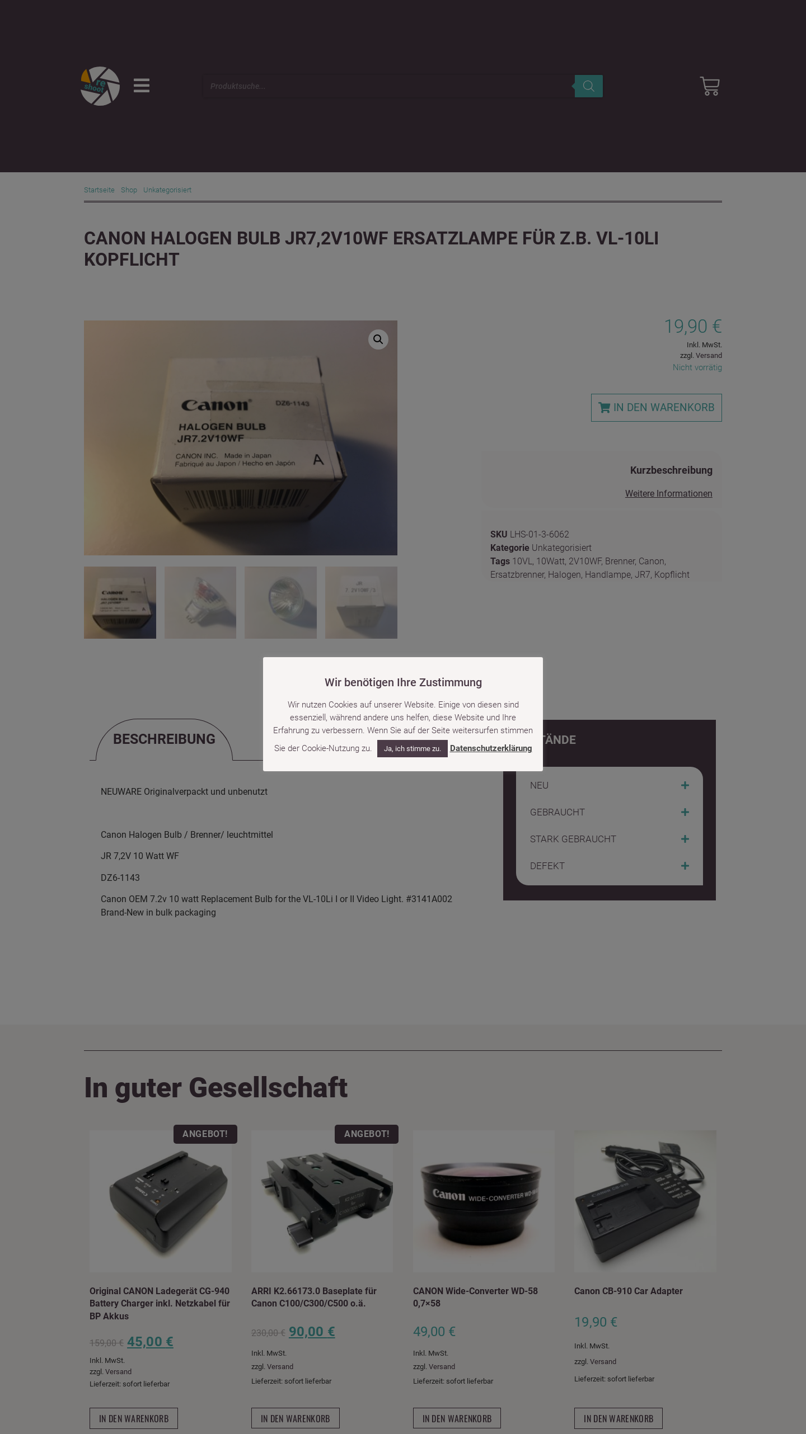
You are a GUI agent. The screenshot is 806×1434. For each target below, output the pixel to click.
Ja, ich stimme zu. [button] (412, 748)
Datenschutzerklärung (491, 748)
